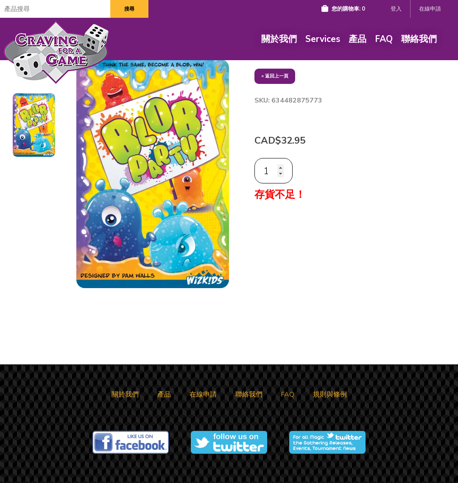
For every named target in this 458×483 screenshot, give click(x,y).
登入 (396, 9)
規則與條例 (330, 394)
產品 (357, 39)
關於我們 (279, 39)
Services (322, 39)
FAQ (384, 39)
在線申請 (430, 9)
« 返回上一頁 (274, 76)
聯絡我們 (419, 39)
